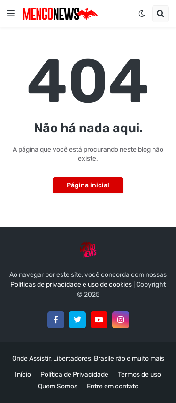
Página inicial (88, 185)
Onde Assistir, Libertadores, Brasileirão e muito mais (88, 359)
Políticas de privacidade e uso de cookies (71, 285)
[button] (11, 13)
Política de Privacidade (74, 375)
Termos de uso (139, 375)
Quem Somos (57, 386)
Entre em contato (112, 386)
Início (23, 375)
